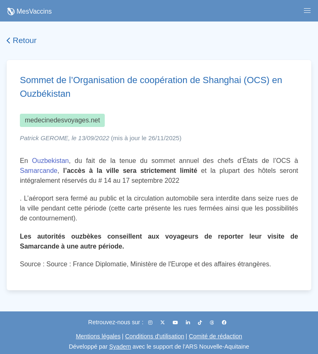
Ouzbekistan (50, 160)
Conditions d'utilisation (154, 336)
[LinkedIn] (189, 322)
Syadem (120, 346)
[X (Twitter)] (163, 322)
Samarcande (39, 170)
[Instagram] (151, 322)
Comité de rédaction (215, 336)
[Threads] (213, 322)
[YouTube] (176, 322)
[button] (307, 11)
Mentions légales (98, 336)
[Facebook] (224, 322)
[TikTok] (201, 322)
